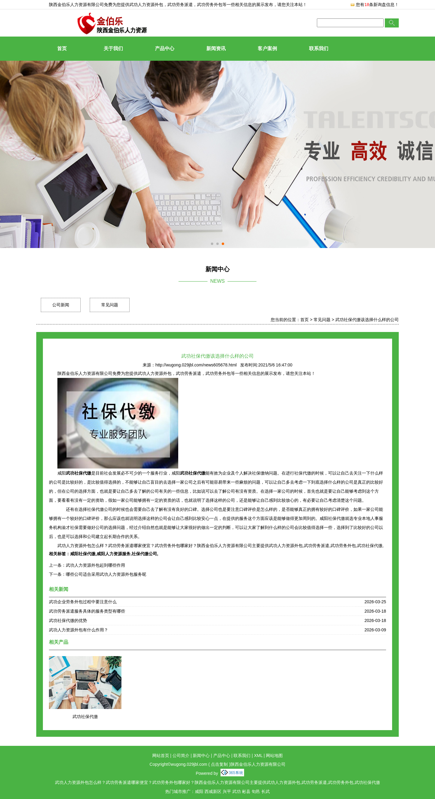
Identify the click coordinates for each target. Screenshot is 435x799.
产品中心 (164, 48)
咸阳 (199, 791)
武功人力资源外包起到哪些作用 (95, 565)
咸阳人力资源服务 (113, 553)
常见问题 (109, 304)
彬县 (246, 791)
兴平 (227, 791)
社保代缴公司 (144, 553)
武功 (236, 791)
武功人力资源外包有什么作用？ (78, 629)
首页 (62, 48)
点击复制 (219, 764)
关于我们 (113, 48)
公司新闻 (60, 304)
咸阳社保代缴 (82, 553)
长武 (265, 791)
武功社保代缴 (85, 716)
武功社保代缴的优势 (68, 620)
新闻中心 (201, 755)
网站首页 (160, 755)
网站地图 (274, 755)
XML (258, 755)
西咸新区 (213, 791)
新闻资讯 (216, 48)
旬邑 (256, 791)
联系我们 (318, 48)
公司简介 (180, 755)
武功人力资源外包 (146, 4)
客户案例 (267, 48)
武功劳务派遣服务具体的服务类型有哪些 (87, 611)
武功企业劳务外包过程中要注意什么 (83, 601)
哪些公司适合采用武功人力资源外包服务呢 (106, 574)
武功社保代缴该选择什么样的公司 (367, 319)
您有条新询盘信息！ (374, 4)
